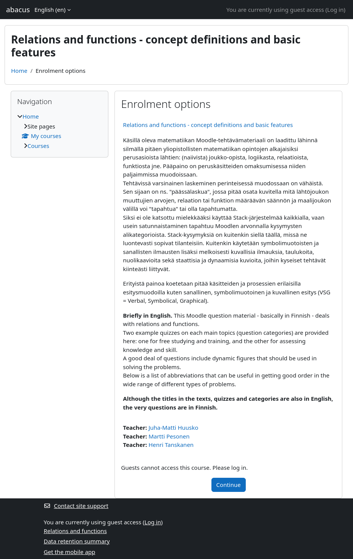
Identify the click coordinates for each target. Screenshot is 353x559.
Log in (335, 9)
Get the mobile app (69, 552)
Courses (38, 145)
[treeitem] (59, 131)
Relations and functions (75, 531)
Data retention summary (77, 541)
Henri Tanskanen (170, 444)
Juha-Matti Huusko (173, 427)
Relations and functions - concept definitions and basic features (208, 125)
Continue (228, 484)
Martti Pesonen (169, 436)
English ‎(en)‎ (50, 9)
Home (19, 70)
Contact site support (76, 505)
